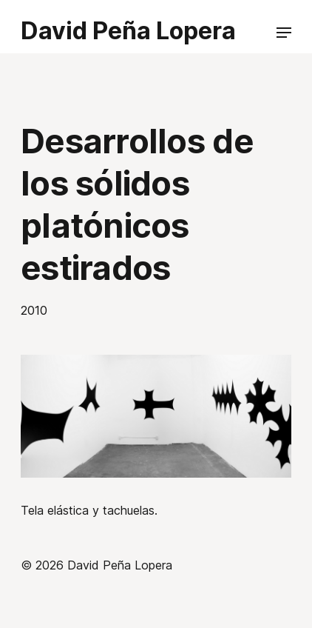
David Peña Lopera (128, 30)
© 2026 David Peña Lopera (96, 565)
